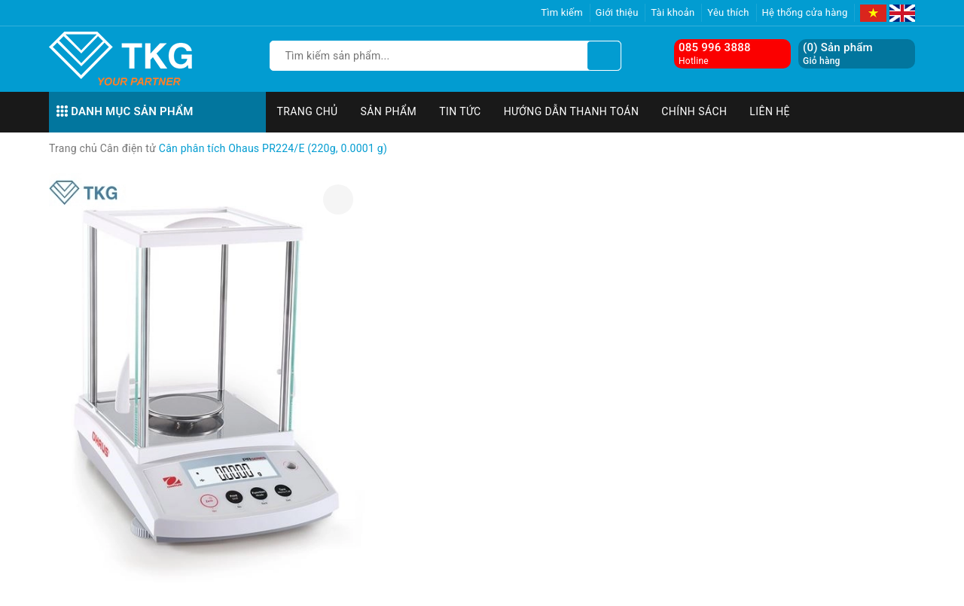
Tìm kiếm (562, 12)
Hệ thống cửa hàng (805, 12)
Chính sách (694, 111)
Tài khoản (672, 12)
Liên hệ (769, 111)
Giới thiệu (617, 12)
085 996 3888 (715, 47)
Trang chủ (307, 111)
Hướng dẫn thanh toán (571, 111)
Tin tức (460, 111)
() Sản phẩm (838, 54)
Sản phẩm (389, 111)
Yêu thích (728, 12)
